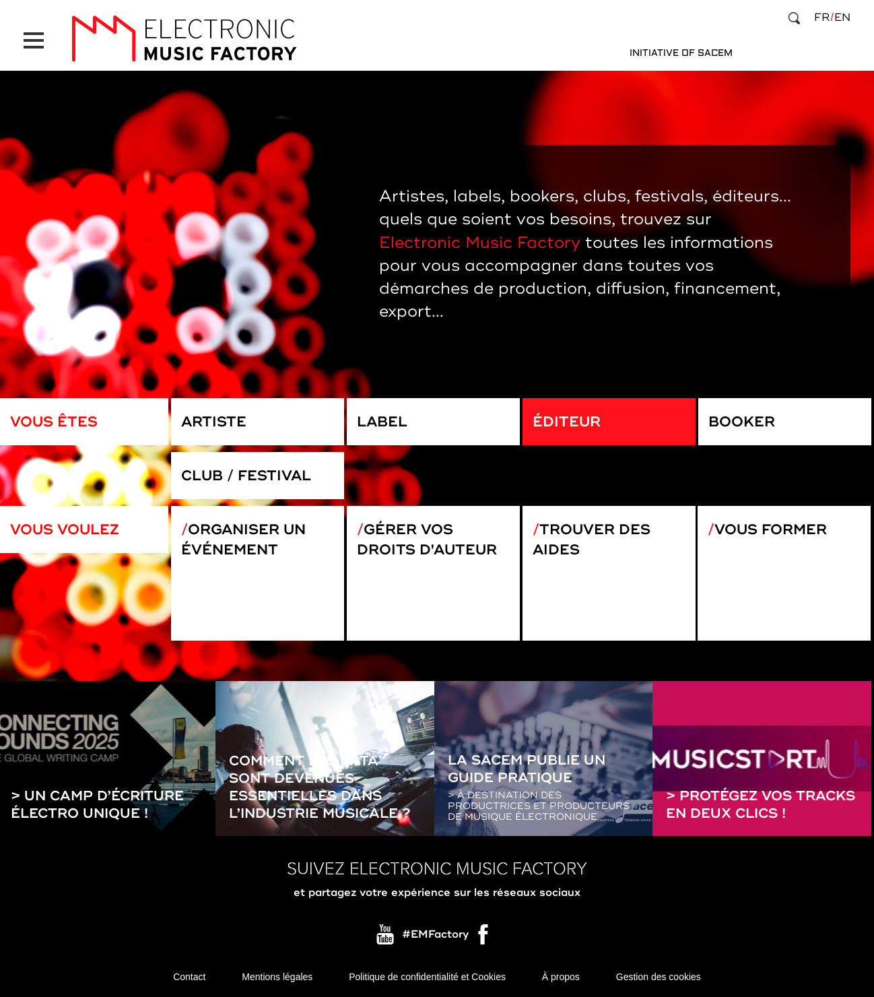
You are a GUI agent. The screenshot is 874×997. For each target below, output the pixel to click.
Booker (741, 421)
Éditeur (567, 421)
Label (382, 421)
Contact (189, 976)
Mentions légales (277, 976)
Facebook (484, 937)
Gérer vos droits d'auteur (427, 539)
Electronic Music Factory (479, 243)
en (842, 17)
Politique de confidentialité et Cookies (427, 976)
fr (822, 17)
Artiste (213, 421)
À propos (561, 976)
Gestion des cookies (658, 976)
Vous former (770, 529)
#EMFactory (435, 934)
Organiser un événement (243, 539)
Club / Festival (246, 475)
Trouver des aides (591, 539)
